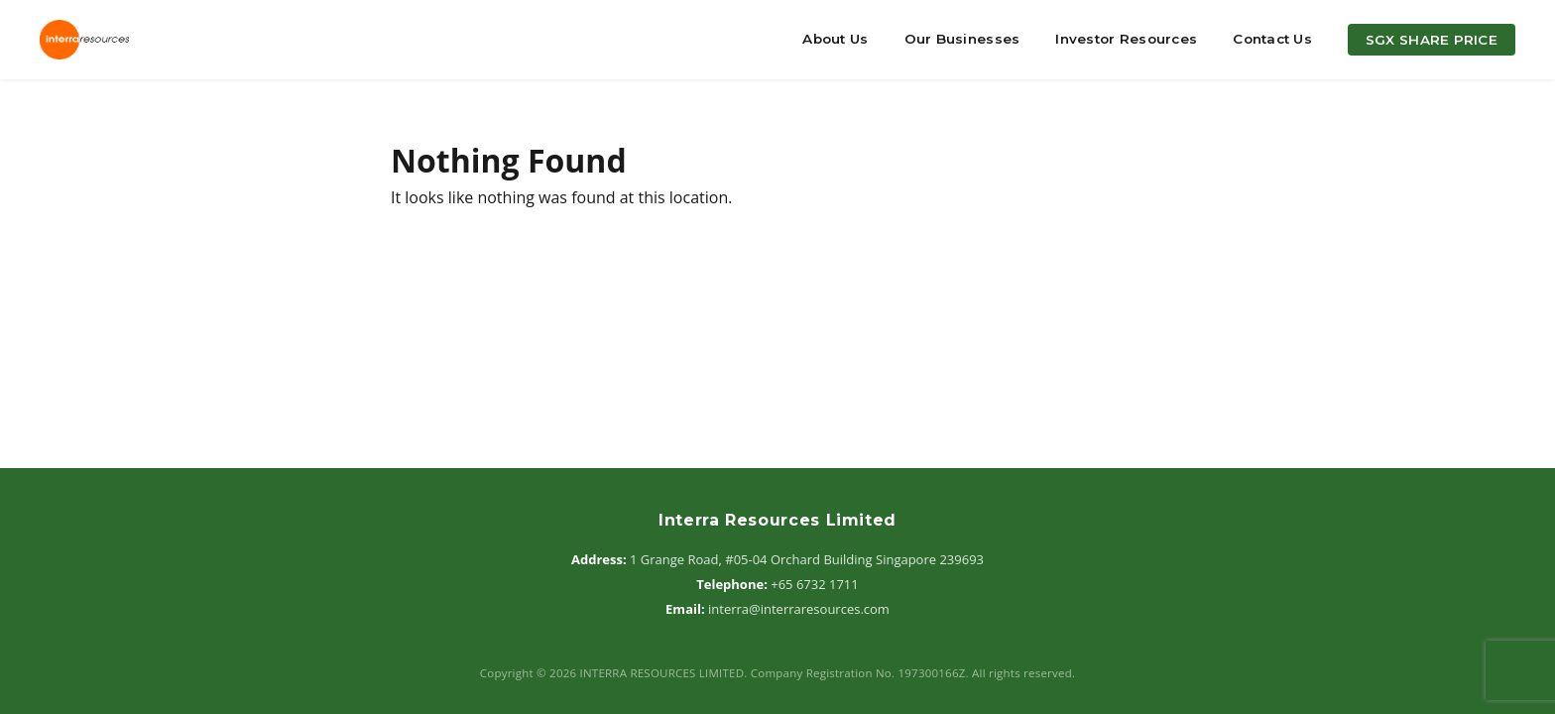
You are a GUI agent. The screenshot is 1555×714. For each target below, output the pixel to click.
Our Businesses (962, 39)
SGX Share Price (1431, 40)
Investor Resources (1126, 39)
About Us (835, 39)
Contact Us (1272, 39)
